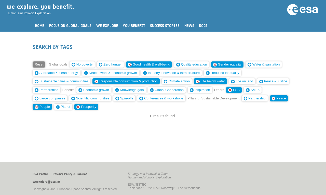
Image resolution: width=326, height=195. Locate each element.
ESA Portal (40, 174)
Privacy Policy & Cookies (70, 174)
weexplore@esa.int (46, 182)
